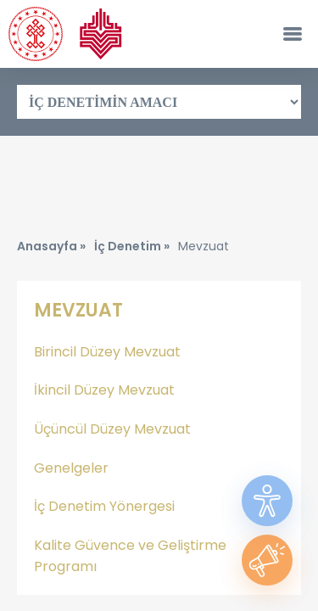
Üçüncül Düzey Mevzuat (112, 429)
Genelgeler (71, 468)
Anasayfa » (51, 246)
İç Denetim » (132, 246)
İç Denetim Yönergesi (104, 506)
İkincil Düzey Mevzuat (104, 390)
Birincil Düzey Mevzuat (107, 352)
